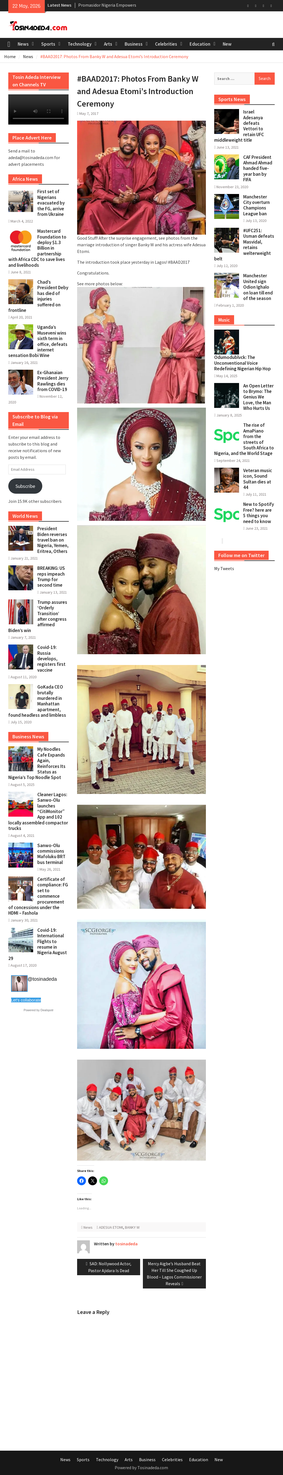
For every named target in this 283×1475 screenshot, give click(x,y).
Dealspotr (47, 1010)
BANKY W (132, 1227)
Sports (48, 44)
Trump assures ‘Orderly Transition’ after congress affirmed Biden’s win (37, 616)
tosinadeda (126, 1243)
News (23, 44)
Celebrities (166, 44)
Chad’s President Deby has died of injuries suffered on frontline (38, 296)
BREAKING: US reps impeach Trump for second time (51, 576)
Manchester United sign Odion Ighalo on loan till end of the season (258, 287)
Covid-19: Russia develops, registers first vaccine (51, 658)
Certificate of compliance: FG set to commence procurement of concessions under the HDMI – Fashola (38, 896)
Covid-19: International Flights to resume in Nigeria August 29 (37, 944)
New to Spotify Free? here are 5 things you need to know (258, 512)
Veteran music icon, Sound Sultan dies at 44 (257, 478)
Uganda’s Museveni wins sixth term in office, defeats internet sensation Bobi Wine (37, 341)
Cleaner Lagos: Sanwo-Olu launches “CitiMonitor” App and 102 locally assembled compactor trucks (38, 811)
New (227, 44)
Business (134, 44)
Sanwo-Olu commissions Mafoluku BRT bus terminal (51, 853)
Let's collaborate (26, 1000)
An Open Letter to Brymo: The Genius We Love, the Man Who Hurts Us (258, 397)
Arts (108, 44)
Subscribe (25, 486)
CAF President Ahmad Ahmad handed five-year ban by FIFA (257, 168)
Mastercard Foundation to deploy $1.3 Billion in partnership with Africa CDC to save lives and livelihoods (37, 248)
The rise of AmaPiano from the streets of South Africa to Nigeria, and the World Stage (244, 439)
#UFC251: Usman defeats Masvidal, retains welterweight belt (244, 244)
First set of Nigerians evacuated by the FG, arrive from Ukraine (51, 202)
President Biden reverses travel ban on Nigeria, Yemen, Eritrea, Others (53, 540)
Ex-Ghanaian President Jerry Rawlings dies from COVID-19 (52, 380)
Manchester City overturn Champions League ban (256, 205)
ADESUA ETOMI (111, 1227)
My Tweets (224, 568)
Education (200, 44)
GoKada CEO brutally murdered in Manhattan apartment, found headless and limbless (37, 701)
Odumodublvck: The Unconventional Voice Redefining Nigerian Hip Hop (242, 363)
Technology (79, 44)
